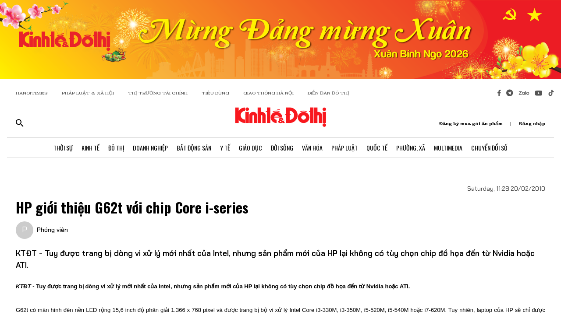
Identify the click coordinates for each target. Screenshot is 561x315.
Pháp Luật (344, 147)
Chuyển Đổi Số (489, 147)
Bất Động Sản (194, 147)
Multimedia (448, 147)
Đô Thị (116, 147)
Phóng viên (52, 230)
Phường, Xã (410, 147)
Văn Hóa (312, 147)
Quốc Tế (376, 147)
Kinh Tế (90, 147)
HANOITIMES (32, 93)
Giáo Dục (250, 147)
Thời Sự (63, 147)
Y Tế (225, 147)
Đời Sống (282, 147)
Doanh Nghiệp (150, 147)
